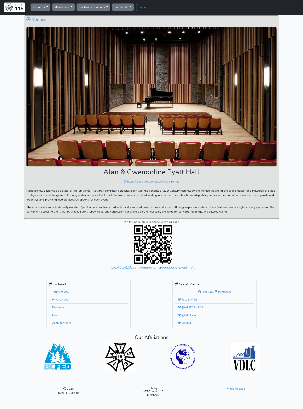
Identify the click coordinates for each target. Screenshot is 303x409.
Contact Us (121, 7)
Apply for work (61, 323)
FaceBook (206, 292)
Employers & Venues (92, 7)
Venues (36, 19)
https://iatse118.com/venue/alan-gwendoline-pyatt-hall (151, 267)
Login (142, 7)
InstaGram (223, 292)
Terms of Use (60, 292)
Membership (62, 7)
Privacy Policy (60, 299)
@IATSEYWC (188, 315)
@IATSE (185, 323)
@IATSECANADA (190, 307)
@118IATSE (187, 299)
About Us (39, 7)
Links (55, 315)
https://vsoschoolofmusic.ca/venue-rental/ (151, 181)
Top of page (236, 389)
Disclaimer (58, 307)
